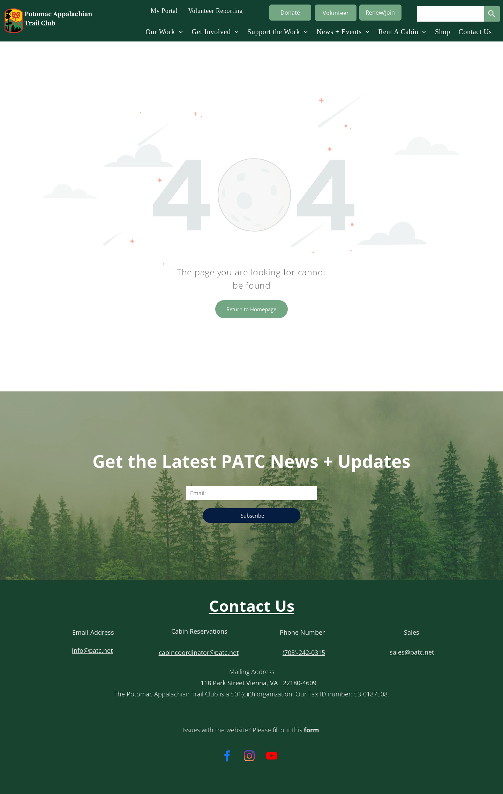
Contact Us (251, 605)
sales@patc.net (412, 652)
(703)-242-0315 (304, 652)
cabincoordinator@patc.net (199, 652)
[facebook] (227, 757)
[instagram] (249, 757)
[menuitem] (164, 10)
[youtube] (271, 757)
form (311, 730)
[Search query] (450, 14)
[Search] (492, 14)
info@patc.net (92, 650)
